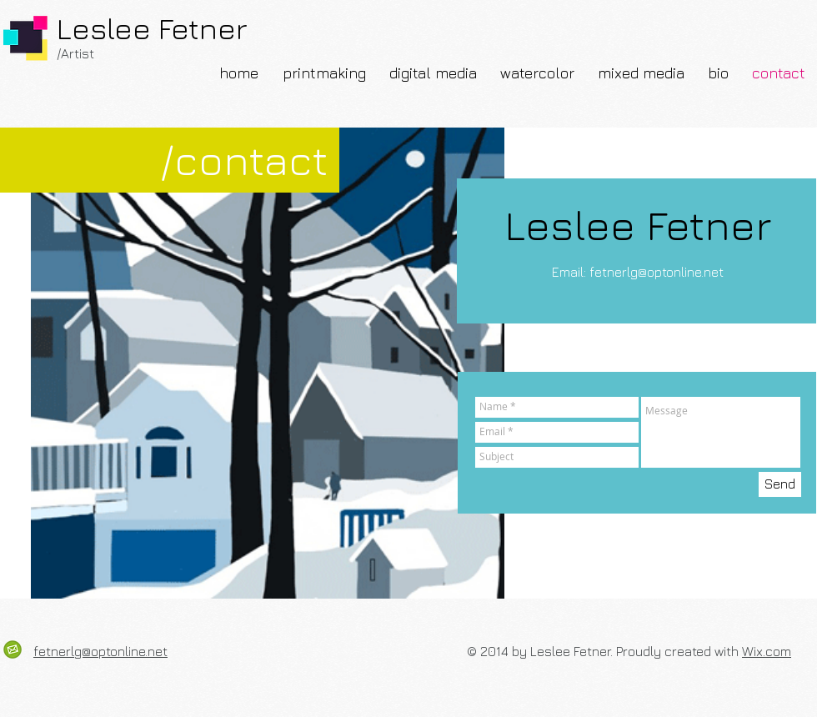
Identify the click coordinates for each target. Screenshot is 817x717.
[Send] (780, 484)
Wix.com (766, 651)
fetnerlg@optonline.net (656, 271)
